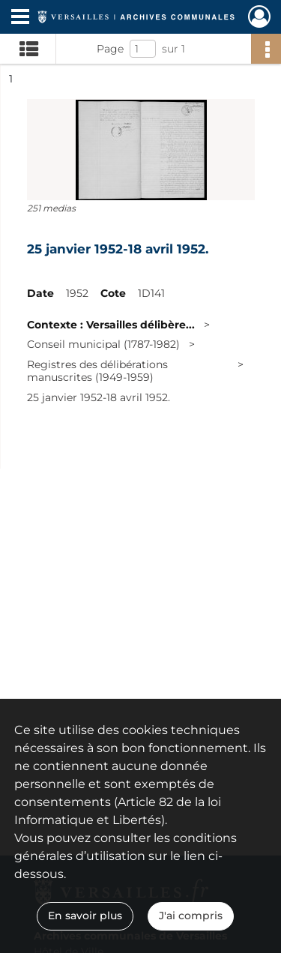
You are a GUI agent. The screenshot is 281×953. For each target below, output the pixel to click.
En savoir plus (85, 915)
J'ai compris (191, 915)
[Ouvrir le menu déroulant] (20, 18)
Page (110, 48)
